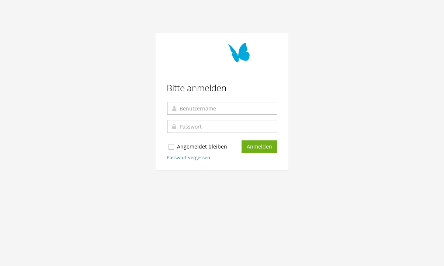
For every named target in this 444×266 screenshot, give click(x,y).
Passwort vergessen (188, 157)
